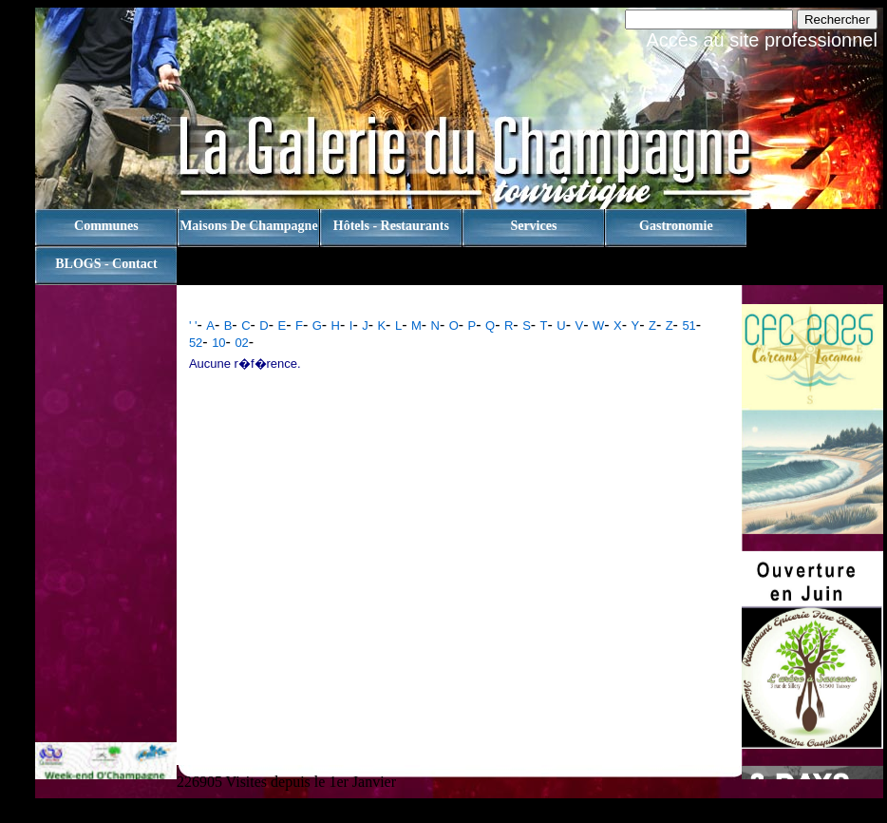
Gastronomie (676, 226)
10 (218, 342)
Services (533, 226)
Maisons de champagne (248, 226)
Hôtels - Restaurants (391, 226)
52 (195, 342)
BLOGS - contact (106, 264)
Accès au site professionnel (761, 39)
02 (241, 342)
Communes (106, 226)
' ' (193, 325)
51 (688, 325)
